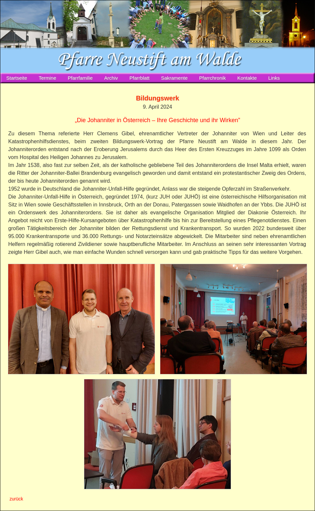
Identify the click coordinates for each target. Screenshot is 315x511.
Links (274, 78)
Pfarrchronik (212, 78)
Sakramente (174, 78)
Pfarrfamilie (80, 78)
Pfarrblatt (139, 78)
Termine (47, 78)
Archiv (111, 78)
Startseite (16, 78)
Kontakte (247, 78)
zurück (16, 498)
